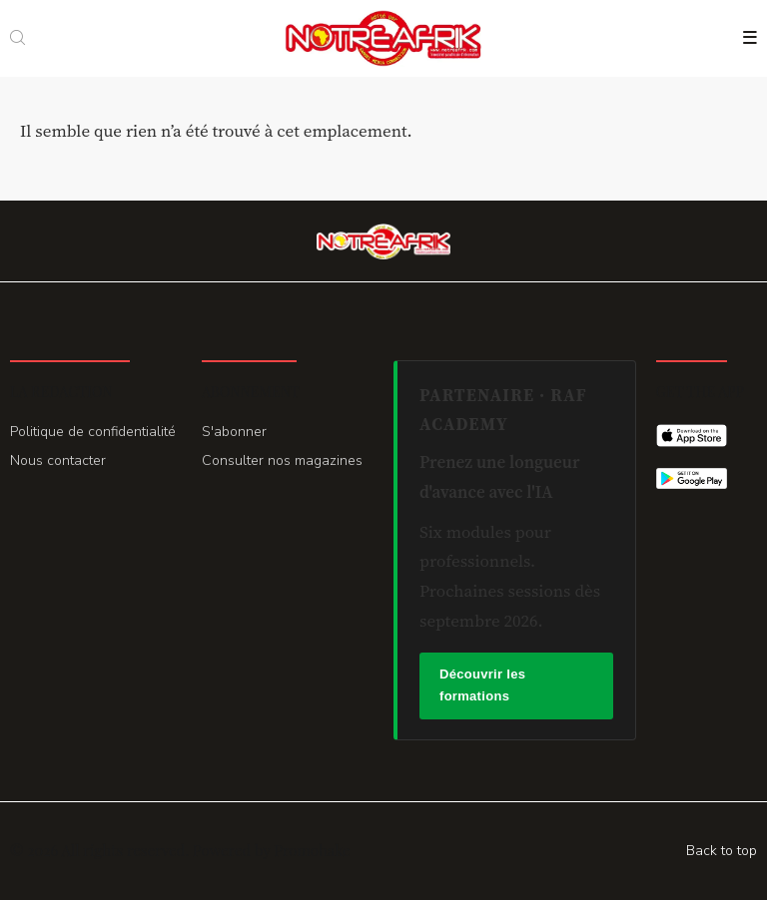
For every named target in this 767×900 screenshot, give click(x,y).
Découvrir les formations (482, 685)
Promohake (312, 850)
